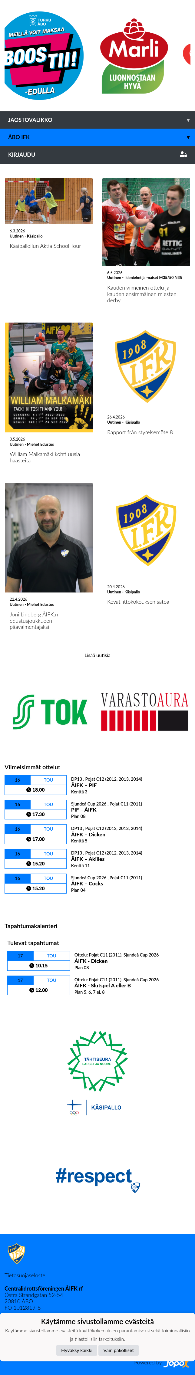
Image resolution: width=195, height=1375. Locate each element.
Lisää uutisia (97, 655)
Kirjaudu (97, 154)
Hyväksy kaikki (76, 1350)
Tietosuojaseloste (25, 1275)
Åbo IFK (101, 137)
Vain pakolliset (118, 1350)
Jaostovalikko (101, 120)
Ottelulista (19, 904)
